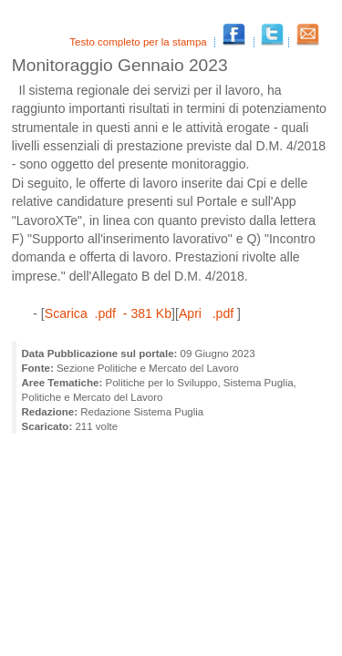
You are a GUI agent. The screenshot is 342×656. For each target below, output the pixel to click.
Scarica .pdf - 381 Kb (108, 313)
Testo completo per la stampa (139, 41)
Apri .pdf (208, 313)
